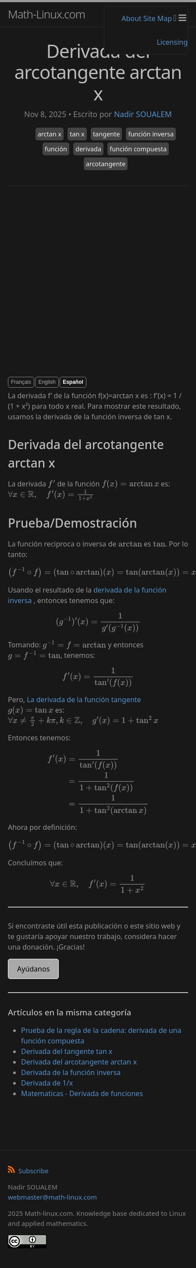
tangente (106, 134)
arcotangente (106, 164)
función (56, 149)
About (131, 18)
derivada (88, 149)
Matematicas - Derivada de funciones (82, 1093)
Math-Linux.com (46, 14)
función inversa (151, 134)
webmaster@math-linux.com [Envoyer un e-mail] (52, 1197)
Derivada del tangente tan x (66, 1051)
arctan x (49, 134)
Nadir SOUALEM (143, 114)
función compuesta (138, 149)
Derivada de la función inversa (71, 1072)
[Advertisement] (82, 281)
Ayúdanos (33, 969)
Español (73, 382)
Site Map (157, 18)
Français (21, 382)
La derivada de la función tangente (84, 699)
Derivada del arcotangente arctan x (79, 1062)
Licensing (172, 42)
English (46, 382)
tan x (77, 134)
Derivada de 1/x (47, 1083)
